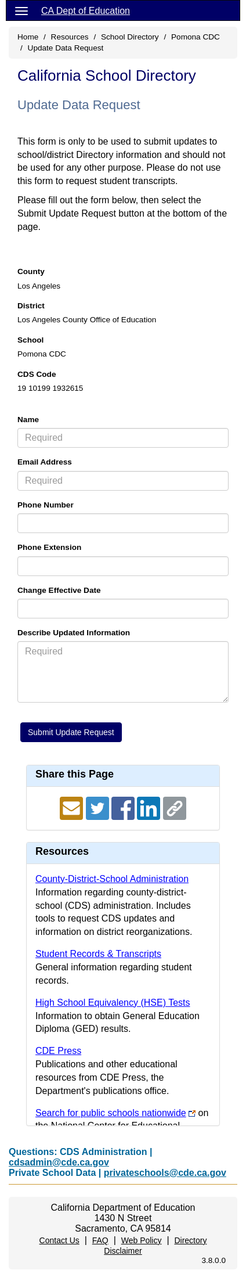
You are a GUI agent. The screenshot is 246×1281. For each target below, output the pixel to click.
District (31, 305)
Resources (70, 37)
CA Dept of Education (85, 11)
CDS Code (36, 374)
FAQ (100, 1240)
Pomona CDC (195, 37)
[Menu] (21, 10)
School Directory (130, 37)
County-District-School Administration (112, 879)
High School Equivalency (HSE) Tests (112, 1002)
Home (27, 37)
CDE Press (58, 1051)
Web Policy (141, 1240)
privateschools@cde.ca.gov (165, 1173)
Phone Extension (49, 547)
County (31, 271)
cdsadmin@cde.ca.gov (59, 1162)
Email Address (44, 462)
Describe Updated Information (73, 632)
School (30, 340)
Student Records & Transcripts (98, 954)
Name (28, 419)
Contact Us (59, 1240)
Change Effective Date (59, 590)
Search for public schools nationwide (110, 1113)
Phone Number (45, 505)
